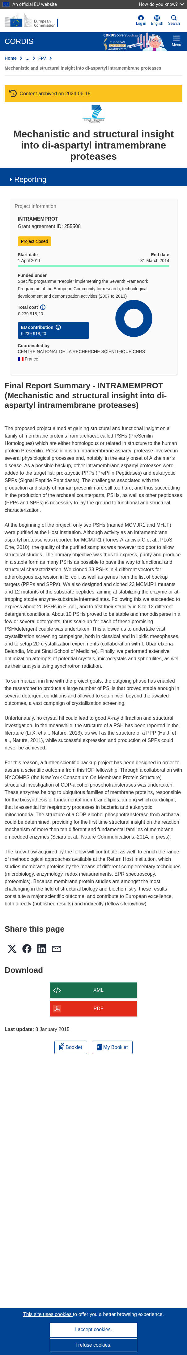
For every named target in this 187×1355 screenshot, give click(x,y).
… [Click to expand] (27, 58)
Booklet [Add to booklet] (70, 1046)
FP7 (42, 58)
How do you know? (161, 4)
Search (174, 20)
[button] (157, 20)
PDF (99, 1008)
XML (98, 990)
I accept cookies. (93, 1329)
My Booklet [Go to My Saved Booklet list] (112, 1047)
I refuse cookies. (93, 1345)
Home (11, 58)
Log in (141, 20)
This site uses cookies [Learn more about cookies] (48, 1314)
